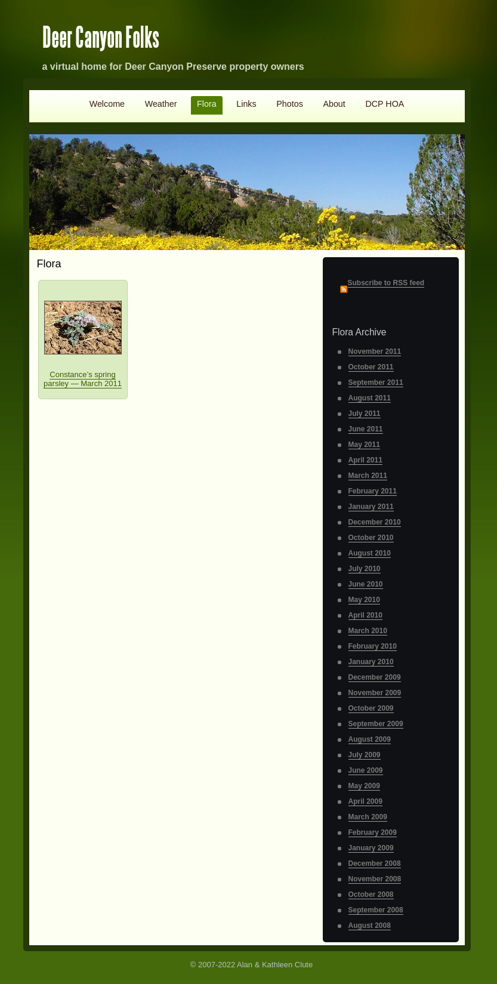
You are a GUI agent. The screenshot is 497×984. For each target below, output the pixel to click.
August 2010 (369, 553)
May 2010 (364, 600)
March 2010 (367, 631)
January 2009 (371, 848)
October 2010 (371, 537)
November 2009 (375, 693)
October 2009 (371, 708)
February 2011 (372, 491)
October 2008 (371, 894)
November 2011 (375, 351)
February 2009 (372, 832)
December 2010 (374, 522)
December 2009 (374, 677)
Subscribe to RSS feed (386, 283)
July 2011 (364, 413)
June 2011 (365, 429)
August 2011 (369, 398)
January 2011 (371, 506)
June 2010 (365, 584)
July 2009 (364, 755)
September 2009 (375, 724)
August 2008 (369, 925)
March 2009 (367, 817)
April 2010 (365, 615)
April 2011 (365, 460)
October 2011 (371, 367)
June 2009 (365, 770)
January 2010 (371, 662)
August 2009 (369, 739)
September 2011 (375, 382)
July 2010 (364, 569)
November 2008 (375, 879)
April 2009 (365, 801)
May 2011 (364, 444)
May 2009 (364, 786)
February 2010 (372, 646)
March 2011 (367, 475)
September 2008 (375, 910)
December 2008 (374, 863)
